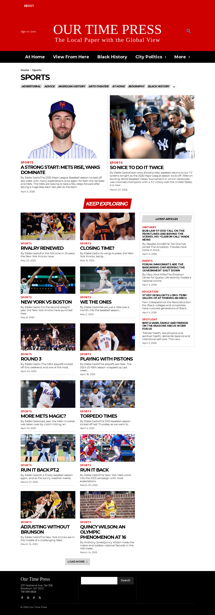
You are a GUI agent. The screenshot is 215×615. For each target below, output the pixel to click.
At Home (118, 86)
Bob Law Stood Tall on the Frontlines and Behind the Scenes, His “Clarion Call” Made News (165, 235)
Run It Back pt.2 (40, 470)
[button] (188, 31)
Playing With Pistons (106, 359)
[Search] (125, 580)
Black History (158, 86)
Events (147, 261)
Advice (49, 86)
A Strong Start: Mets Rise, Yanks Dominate (60, 169)
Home (25, 70)
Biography (136, 86)
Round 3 (31, 359)
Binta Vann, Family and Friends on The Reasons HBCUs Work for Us (165, 325)
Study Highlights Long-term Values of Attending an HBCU (164, 297)
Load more (78, 561)
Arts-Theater (99, 86)
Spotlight (149, 319)
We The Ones (95, 302)
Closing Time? (97, 248)
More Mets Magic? (43, 416)
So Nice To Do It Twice (136, 167)
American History (71, 86)
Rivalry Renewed (42, 248)
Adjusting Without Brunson (45, 529)
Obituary (149, 227)
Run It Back (94, 470)
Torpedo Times (98, 416)
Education (150, 291)
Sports (27, 162)
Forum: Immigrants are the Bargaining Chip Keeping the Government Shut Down (163, 267)
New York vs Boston (46, 302)
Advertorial (31, 86)
